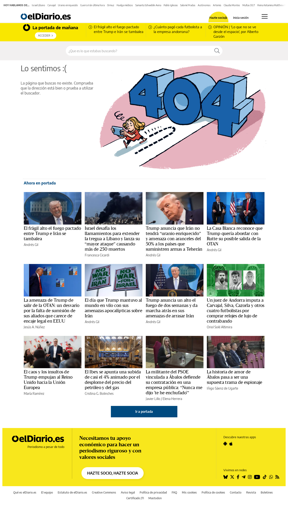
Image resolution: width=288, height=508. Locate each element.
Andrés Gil (31, 245)
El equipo (47, 492)
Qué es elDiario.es (24, 492)
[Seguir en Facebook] (238, 477)
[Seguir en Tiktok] (265, 477)
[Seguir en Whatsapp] (271, 477)
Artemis (217, 5)
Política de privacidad (153, 492)
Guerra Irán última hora (92, 5)
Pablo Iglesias (171, 5)
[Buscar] (217, 51)
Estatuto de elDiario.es (72, 492)
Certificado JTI (135, 498)
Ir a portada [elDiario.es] (144, 411)
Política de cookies (213, 492)
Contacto (235, 492)
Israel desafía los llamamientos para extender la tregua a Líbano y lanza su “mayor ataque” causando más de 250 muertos (112, 239)
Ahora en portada (40, 183)
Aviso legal (128, 492)
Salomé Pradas (187, 5)
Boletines (267, 492)
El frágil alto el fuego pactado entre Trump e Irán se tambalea (52, 233)
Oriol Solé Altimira (219, 327)
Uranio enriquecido (68, 5)
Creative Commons (104, 492)
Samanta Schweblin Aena (148, 5)
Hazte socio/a (218, 17)
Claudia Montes (232, 5)
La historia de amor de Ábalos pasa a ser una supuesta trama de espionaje (234, 377)
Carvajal (51, 5)
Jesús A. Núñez (34, 327)
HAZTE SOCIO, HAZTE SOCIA (112, 473)
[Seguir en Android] (225, 444)
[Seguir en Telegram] (244, 477)
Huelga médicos (125, 5)
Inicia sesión (241, 17)
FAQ (174, 492)
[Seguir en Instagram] (250, 477)
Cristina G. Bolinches (99, 393)
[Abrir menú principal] (265, 16)
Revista (251, 492)
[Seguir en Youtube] (257, 477)
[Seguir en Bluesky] (225, 477)
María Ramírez (34, 393)
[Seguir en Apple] (231, 444)
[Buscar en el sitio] (139, 51)
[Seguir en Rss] (277, 477)
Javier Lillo (153, 399)
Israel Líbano (38, 5)
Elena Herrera (172, 399)
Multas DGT (248, 5)
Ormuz (110, 5)
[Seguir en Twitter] (232, 477)
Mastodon (155, 498)
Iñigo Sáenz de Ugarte (222, 388)
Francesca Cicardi (97, 255)
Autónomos (204, 5)
